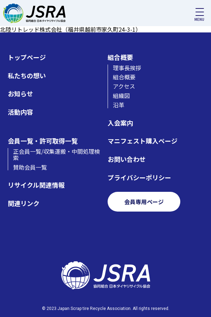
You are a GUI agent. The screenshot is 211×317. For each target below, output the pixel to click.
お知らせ (20, 93)
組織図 (121, 95)
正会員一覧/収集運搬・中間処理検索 (56, 154)
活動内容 (20, 112)
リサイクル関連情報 (36, 185)
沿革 (118, 105)
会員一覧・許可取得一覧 (43, 141)
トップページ (27, 57)
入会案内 (120, 123)
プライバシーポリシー (139, 177)
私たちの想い (27, 75)
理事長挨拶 (127, 68)
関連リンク (24, 203)
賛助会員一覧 (30, 167)
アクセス (124, 86)
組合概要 (120, 57)
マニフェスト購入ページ (142, 141)
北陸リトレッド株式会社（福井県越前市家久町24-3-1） (70, 29)
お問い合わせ (127, 159)
